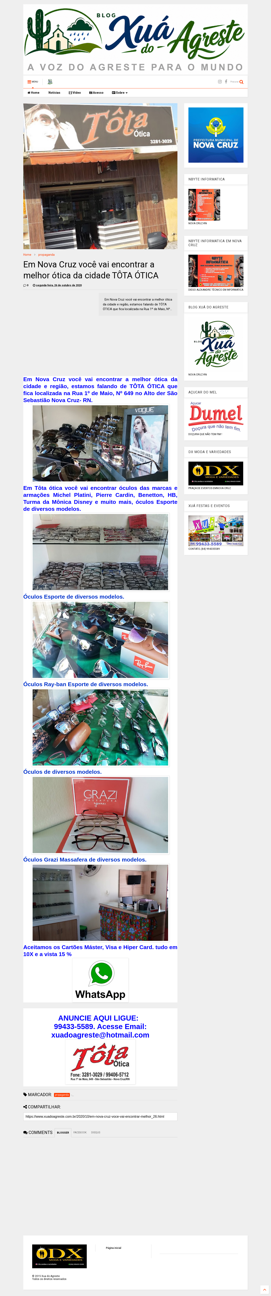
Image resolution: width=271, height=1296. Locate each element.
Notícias (54, 92)
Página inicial (113, 1248)
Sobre (120, 92)
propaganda (46, 254)
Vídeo (75, 92)
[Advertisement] (58, 322)
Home (33, 92)
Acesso (96, 92)
